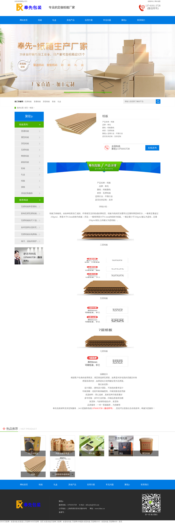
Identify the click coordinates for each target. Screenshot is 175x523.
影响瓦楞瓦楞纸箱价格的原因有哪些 (30, 213)
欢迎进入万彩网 (24, 522)
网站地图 (157, 1)
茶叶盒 (92, 453)
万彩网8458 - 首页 (115, 522)
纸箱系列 (23, 124)
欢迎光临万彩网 (50, 522)
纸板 (23, 181)
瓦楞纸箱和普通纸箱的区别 (30, 206)
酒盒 (121, 453)
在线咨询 (152, 148)
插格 (23, 187)
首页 (26, 108)
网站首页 (24, 20)
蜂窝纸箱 (25, 156)
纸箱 (40, 20)
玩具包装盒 (33, 453)
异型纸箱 (46, 101)
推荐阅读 (23, 200)
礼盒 (54, 20)
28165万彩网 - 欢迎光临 (9, 522)
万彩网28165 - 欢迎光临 (99, 522)
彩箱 (53, 101)
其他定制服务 (27, 193)
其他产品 (70, 20)
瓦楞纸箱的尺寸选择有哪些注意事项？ (30, 220)
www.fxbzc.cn (100, 508)
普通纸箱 (37, 101)
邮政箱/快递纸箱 (62, 474)
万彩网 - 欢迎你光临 (63, 522)
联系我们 (141, 20)
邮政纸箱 (25, 162)
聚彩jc (124, 20)
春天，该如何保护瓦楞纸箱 (30, 241)
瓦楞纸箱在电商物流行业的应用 (30, 234)
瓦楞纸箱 (28, 101)
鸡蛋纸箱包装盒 (62, 453)
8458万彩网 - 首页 (37, 522)
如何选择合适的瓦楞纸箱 (30, 227)
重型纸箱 (25, 137)
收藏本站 (151, 1)
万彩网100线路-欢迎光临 (81, 522)
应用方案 (89, 20)
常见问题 (107, 20)
